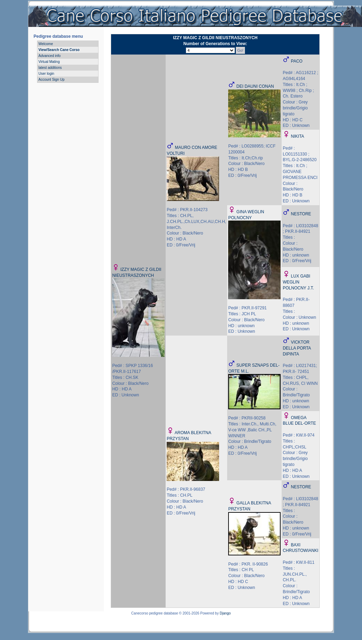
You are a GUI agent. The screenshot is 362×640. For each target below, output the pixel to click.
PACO (297, 61)
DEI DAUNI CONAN (255, 86)
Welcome (45, 44)
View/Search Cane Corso (59, 50)
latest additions (50, 68)
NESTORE (301, 213)
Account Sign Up (51, 79)
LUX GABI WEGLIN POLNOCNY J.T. (298, 282)
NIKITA (297, 136)
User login (46, 73)
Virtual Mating (49, 62)
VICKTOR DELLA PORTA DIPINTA (297, 348)
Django (225, 613)
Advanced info (49, 56)
